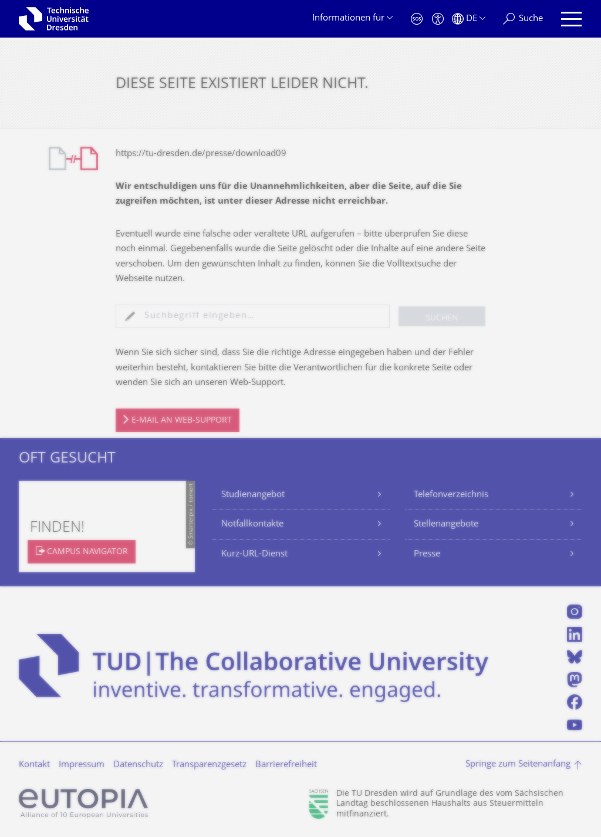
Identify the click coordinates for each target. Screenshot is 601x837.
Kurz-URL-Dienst (254, 554)
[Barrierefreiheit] (437, 19)
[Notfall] (416, 19)
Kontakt (34, 765)
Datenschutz (138, 765)
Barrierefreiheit (286, 765)
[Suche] (523, 19)
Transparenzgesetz (209, 765)
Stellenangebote (446, 524)
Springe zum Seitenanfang (517, 764)
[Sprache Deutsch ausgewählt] (468, 19)
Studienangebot (253, 495)
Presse (427, 554)
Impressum (81, 765)
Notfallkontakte (252, 524)
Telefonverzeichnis (451, 495)
